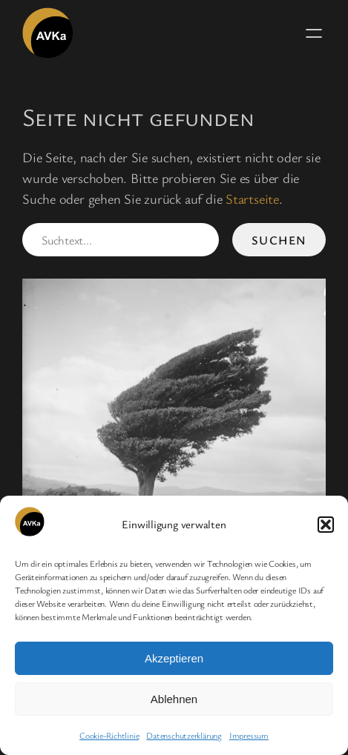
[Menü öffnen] (314, 33)
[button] (325, 524)
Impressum (249, 735)
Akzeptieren (174, 658)
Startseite (252, 198)
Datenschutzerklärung (184, 735)
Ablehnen (174, 699)
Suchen (279, 240)
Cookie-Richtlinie (109, 735)
